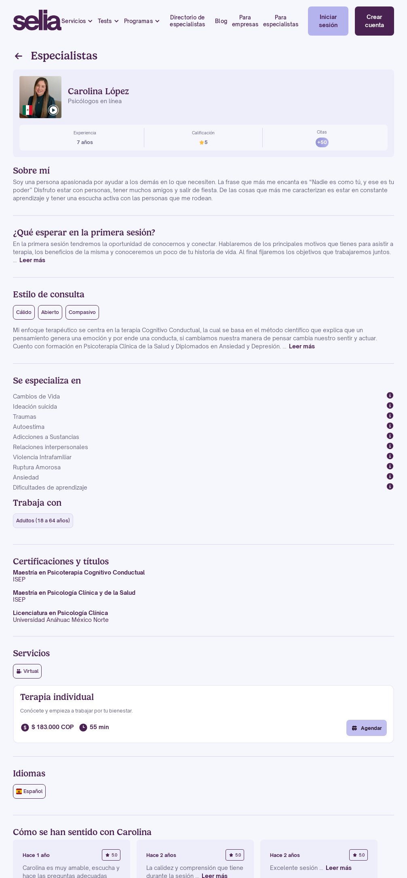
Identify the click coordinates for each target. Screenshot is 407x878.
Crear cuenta (374, 20)
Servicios (73, 21)
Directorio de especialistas (187, 21)
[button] (77, 21)
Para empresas (245, 21)
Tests (105, 21)
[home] (37, 21)
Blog (221, 21)
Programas (138, 21)
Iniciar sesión (328, 20)
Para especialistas (280, 21)
